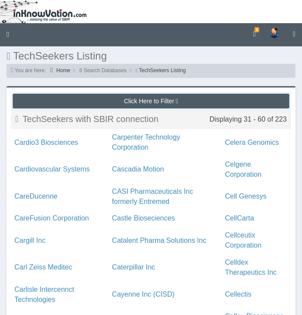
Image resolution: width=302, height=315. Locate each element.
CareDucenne (36, 196)
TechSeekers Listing (162, 70)
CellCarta (239, 218)
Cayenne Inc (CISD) (143, 294)
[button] (8, 34)
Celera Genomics (252, 142)
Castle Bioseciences (143, 218)
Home (60, 70)
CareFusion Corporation (51, 218)
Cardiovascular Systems (52, 169)
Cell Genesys (246, 196)
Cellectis (238, 294)
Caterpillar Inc (133, 267)
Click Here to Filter (151, 101)
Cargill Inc (29, 240)
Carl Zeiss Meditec (43, 267)
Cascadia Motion (138, 169)
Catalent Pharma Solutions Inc (159, 240)
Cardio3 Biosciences (46, 142)
